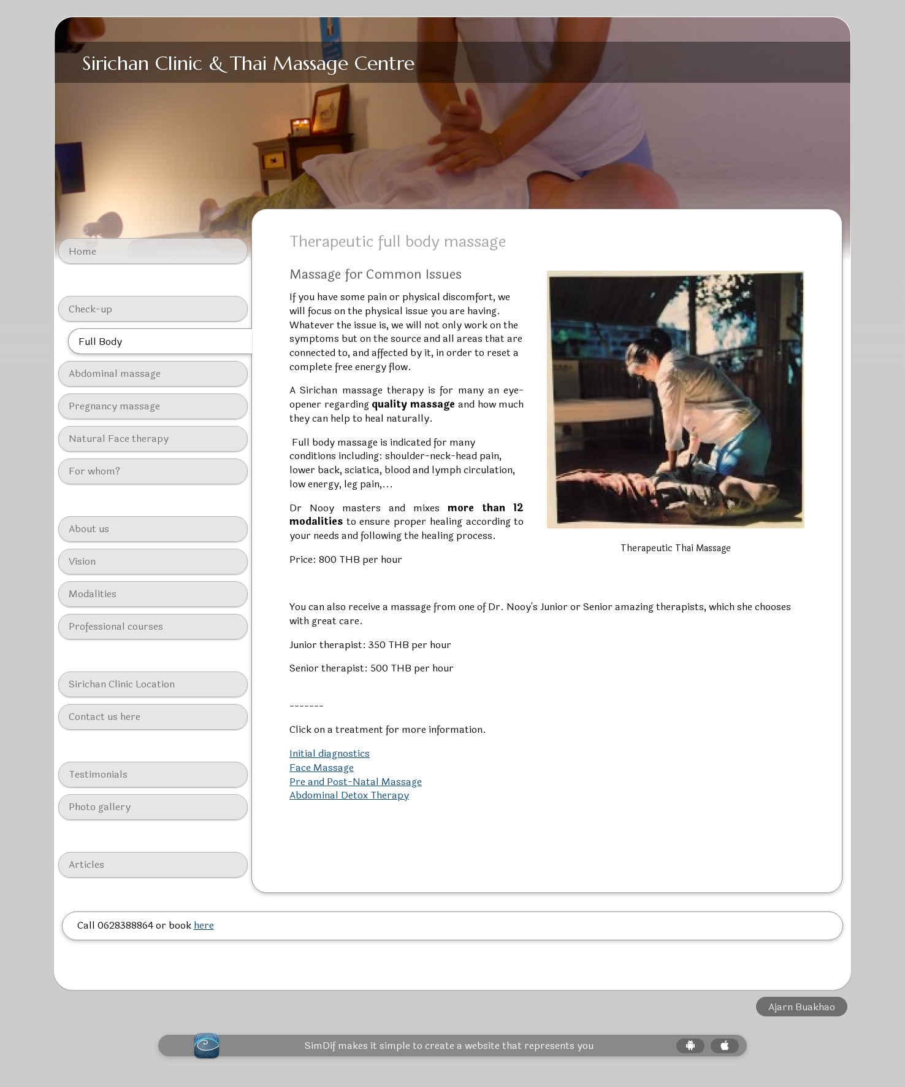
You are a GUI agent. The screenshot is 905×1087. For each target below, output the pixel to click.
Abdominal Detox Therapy (349, 795)
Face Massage (321, 767)
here (204, 925)
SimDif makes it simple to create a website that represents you (449, 1045)
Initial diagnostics (329, 753)
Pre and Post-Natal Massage (355, 781)
